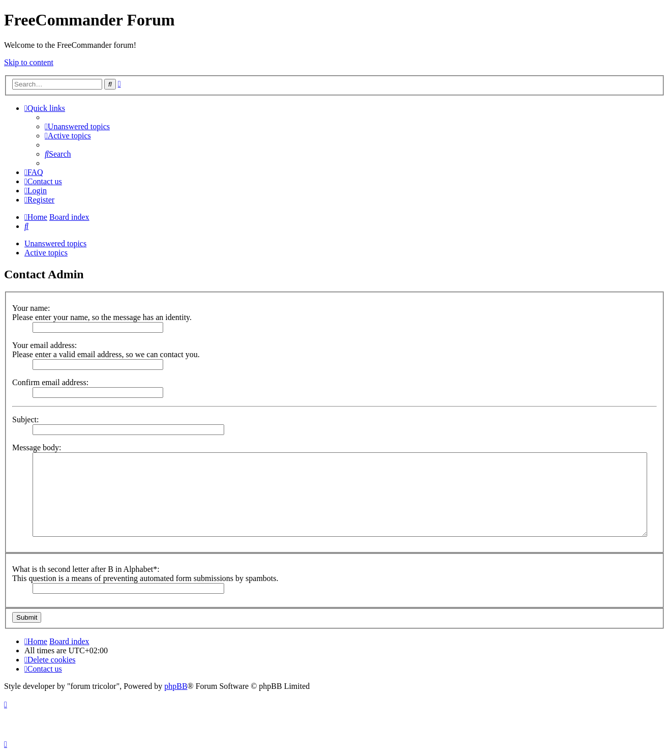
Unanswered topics (55, 243)
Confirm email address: (50, 382)
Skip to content (28, 62)
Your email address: (44, 345)
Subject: (25, 419)
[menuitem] (77, 126)
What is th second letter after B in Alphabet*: (86, 569)
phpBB (175, 686)
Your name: (31, 308)
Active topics (46, 252)
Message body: (36, 447)
